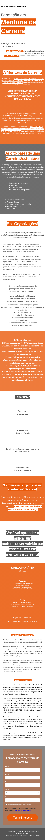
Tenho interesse (22, 817)
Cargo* (7, 789)
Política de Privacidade (23, 810)
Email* (7, 774)
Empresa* (8, 782)
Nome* (7, 766)
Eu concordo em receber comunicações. (18, 804)
